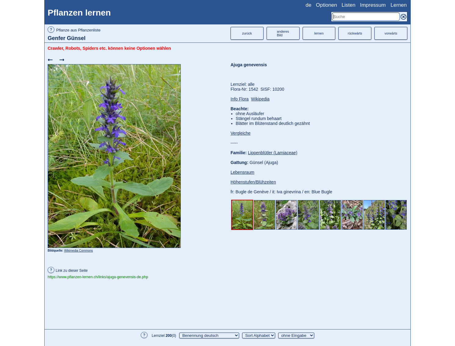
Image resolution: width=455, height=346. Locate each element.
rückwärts (355, 33)
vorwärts (390, 33)
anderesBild (283, 33)
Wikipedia (260, 99)
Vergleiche (240, 133)
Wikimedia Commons (78, 250)
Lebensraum (242, 172)
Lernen (399, 5)
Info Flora (240, 99)
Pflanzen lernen (79, 12)
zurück (247, 33)
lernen (319, 33)
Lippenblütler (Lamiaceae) (272, 152)
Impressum (373, 5)
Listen (348, 5)
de (308, 5)
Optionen (326, 5)
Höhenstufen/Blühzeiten (253, 182)
